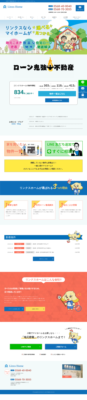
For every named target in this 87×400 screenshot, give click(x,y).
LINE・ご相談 (83, 83)
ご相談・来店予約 (82, 90)
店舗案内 (67, 382)
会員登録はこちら (57, 100)
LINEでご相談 (26, 350)
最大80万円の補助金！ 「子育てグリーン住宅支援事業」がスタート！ (47, 126)
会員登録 (82, 98)
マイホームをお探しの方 (14, 310)
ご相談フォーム (61, 350)
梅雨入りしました (36, 121)
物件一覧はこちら (57, 93)
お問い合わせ (80, 8)
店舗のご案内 (35, 310)
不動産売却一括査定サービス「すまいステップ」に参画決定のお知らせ (48, 116)
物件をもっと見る (43, 259)
